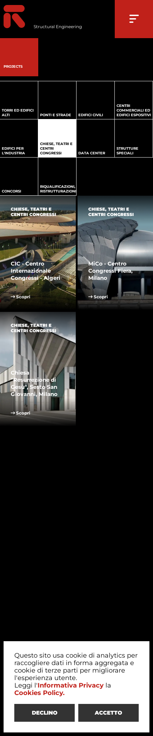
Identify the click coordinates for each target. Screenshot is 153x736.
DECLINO (45, 712)
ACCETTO (108, 712)
